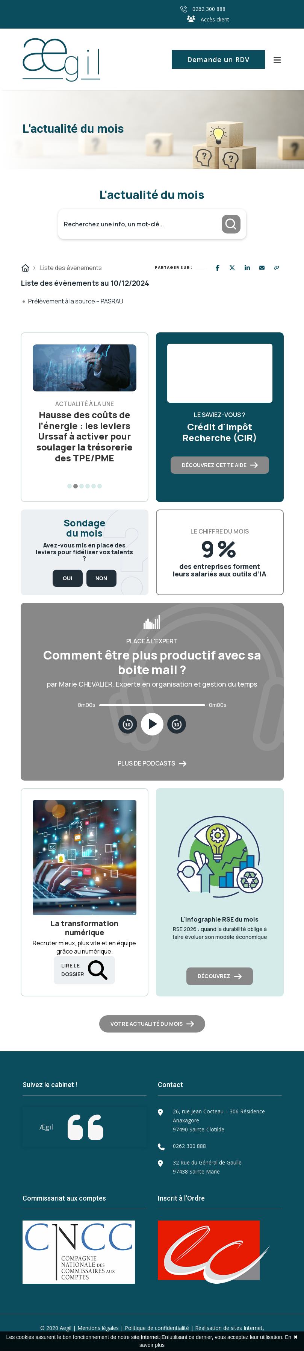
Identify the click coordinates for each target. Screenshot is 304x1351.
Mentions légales (98, 1327)
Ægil (46, 1126)
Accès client (208, 19)
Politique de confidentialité (157, 1327)
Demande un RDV (218, 59)
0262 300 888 (202, 8)
